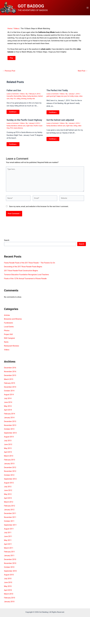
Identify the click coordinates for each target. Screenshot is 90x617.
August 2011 (9, 530)
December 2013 (10, 423)
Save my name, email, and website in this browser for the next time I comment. (39, 208)
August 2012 (9, 484)
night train (29, 127)
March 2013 (8, 457)
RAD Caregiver (9, 339)
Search (6, 241)
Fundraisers (8, 324)
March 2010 (8, 595)
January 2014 (9, 419)
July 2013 (7, 442)
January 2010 (9, 603)
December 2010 (10, 561)
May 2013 (8, 449)
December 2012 (10, 469)
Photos (6, 332)
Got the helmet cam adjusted (60, 121)
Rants (6, 343)
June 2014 (8, 403)
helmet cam (22, 127)
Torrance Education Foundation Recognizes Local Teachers (26, 276)
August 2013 (9, 438)
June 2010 (8, 584)
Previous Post (9, 72)
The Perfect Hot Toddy (57, 91)
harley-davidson (32, 97)
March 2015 (8, 380)
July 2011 (7, 534)
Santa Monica (18, 129)
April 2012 (8, 499)
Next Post (82, 72)
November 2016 (10, 373)
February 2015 (9, 384)
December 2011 (10, 514)
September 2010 (10, 572)
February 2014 (9, 415)
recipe (76, 97)
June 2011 (8, 538)
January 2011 (9, 557)
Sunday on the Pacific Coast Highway (24, 121)
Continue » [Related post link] (13, 113)
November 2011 (10, 518)
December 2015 (10, 377)
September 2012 (10, 480)
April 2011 (8, 545)
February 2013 (9, 461)
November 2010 (10, 564)
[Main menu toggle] (87, 8)
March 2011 (8, 549)
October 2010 (9, 568)
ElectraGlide (18, 97)
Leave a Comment (13, 95)
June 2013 (8, 446)
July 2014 (7, 400)
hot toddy (70, 97)
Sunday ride (31, 99)
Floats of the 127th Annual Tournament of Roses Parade (25, 280)
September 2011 (10, 526)
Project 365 (8, 335)
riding (18, 99)
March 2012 (8, 503)
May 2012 (8, 495)
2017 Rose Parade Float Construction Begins (21, 272)
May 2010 (8, 587)
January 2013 (9, 465)
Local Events (9, 328)
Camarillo (10, 97)
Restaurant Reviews (11, 347)
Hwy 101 (13, 99)
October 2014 (9, 392)
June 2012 (8, 491)
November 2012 (10, 472)
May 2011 (8, 541)
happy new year (61, 97)
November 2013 (10, 426)
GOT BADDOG (32, 6)
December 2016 (10, 369)
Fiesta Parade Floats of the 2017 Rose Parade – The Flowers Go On (29, 264)
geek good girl (51, 97)
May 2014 (8, 407)
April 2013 (8, 453)
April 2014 (8, 411)
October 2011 (9, 522)
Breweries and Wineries (13, 320)
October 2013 (9, 430)
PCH (11, 129)
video (81, 97)
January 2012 (9, 511)
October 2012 (9, 476)
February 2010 (9, 599)
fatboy (24, 97)
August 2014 (9, 396)
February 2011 (9, 553)
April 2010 (8, 591)
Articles (7, 316)
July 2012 (7, 488)
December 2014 (10, 388)
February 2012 (9, 507)
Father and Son (14, 91)
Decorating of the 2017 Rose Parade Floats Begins (23, 268)
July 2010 (7, 580)
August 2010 (9, 576)
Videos (22, 95)
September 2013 (10, 434)
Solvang (23, 99)
